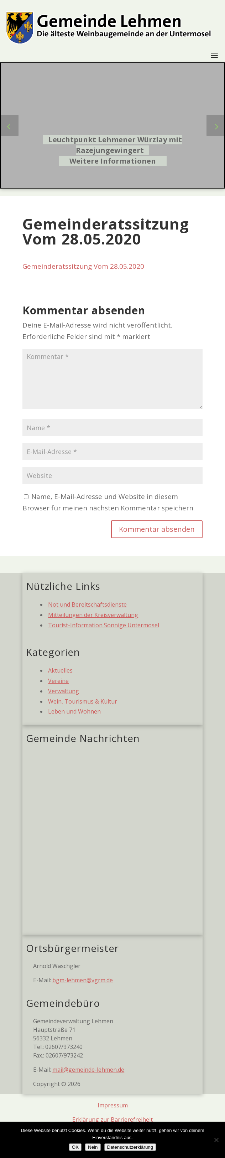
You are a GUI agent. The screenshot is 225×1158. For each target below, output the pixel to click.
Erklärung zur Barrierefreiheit (112, 1119)
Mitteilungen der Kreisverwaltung (93, 615)
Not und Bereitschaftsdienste (87, 604)
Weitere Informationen (112, 161)
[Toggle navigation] (214, 55)
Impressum (113, 1105)
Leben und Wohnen (74, 711)
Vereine (58, 681)
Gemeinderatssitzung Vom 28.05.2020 (83, 266)
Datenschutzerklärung (130, 1147)
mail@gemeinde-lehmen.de (88, 1070)
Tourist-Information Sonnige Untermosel (103, 625)
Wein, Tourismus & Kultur (82, 701)
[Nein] (216, 1139)
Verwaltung (63, 691)
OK (75, 1147)
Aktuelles (60, 670)
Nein (93, 1147)
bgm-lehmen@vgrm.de (82, 980)
